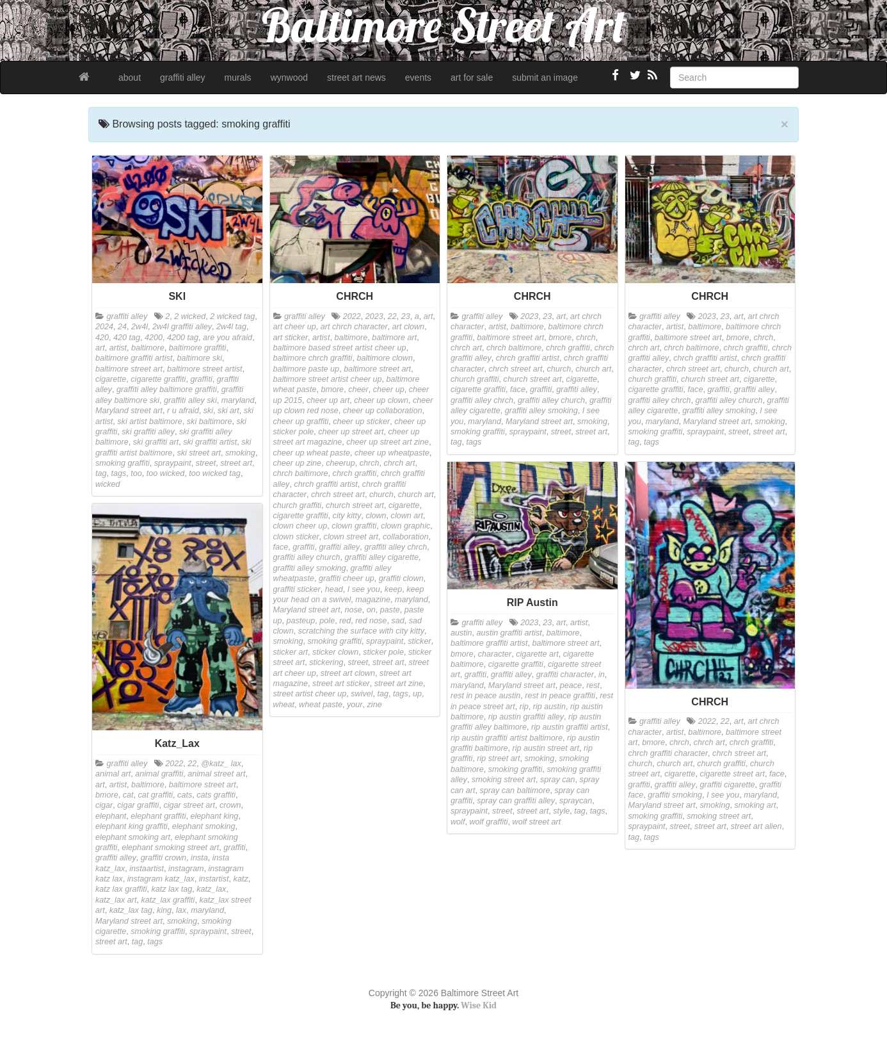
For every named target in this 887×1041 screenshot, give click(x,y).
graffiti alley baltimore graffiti (166, 389)
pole (327, 620)
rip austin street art (546, 748)
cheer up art (328, 400)
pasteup (301, 620)
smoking (240, 452)
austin (461, 632)
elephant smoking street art (170, 847)
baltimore (147, 347)
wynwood (289, 77)
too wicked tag (215, 473)
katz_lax (211, 889)
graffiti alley (182, 77)
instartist (214, 878)
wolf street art (537, 821)
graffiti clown (401, 578)
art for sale (472, 77)
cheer (358, 389)
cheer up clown (381, 400)
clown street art (351, 536)
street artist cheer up (310, 693)
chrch (370, 463)
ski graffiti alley (148, 431)
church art (416, 494)
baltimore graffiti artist (133, 358)
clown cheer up (300, 525)
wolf (458, 821)
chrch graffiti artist (325, 484)
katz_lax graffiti (168, 900)
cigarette (110, 379)
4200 (154, 337)
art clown (408, 326)
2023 (374, 316)
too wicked (166, 473)
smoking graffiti (122, 463)
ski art (228, 410)
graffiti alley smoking (309, 568)
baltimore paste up (306, 369)
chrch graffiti (355, 473)
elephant (110, 816)
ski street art (199, 452)
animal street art (216, 773)
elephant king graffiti (131, 826)
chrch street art (338, 494)
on (371, 609)
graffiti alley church (306, 557)
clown (375, 515)
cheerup (340, 463)
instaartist (146, 868)
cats (184, 795)
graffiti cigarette (727, 784)
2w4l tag (231, 326)
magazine (372, 599)
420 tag (126, 337)
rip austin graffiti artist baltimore (507, 738)
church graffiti (297, 505)
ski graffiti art (156, 442)
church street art (355, 505)
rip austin (549, 706)
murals (238, 77)
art (100, 347)
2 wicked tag (232, 316)
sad (397, 620)
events (418, 77)
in (601, 674)
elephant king (214, 816)
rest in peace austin (485, 695)
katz (241, 878)
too (136, 473)
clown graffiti (354, 525)
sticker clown (335, 652)
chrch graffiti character (668, 753)
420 (102, 337)
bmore (332, 389)
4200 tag (182, 337)
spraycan (575, 800)
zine (374, 704)
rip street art (498, 758)
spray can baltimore (515, 790)
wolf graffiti (488, 821)
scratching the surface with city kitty (361, 631)
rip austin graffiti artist (569, 727)
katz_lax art (115, 900)
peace (571, 685)
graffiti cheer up (346, 578)
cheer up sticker (361, 421)
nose (353, 609)
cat (128, 795)
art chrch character (354, 326)
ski (208, 410)
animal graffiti (159, 773)
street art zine (398, 683)
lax (181, 910)
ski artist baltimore (149, 421)
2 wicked (189, 316)
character (495, 654)
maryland (238, 400)
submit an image (545, 77)
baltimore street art (129, 369)
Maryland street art (129, 410)
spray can (557, 779)
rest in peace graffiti (560, 695)
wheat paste (320, 704)
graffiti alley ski (190, 400)
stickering (326, 662)
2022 (352, 316)
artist (118, 347)
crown (230, 805)
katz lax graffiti (121, 889)
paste (390, 609)
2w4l (139, 326)
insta (199, 857)
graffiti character (565, 674)
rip (524, 706)
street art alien (756, 826)
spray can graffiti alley (516, 800)
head (334, 589)
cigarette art (537, 654)
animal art (113, 773)
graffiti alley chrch (395, 547)
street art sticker (341, 683)
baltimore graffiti (198, 347)
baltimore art (394, 337)
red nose (371, 620)
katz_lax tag (130, 910)
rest (593, 685)
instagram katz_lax (161, 878)
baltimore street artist (205, 369)
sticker (419, 641)
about (129, 77)
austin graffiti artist (509, 632)
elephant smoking (204, 826)
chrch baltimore (300, 473)
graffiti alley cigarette (382, 557)
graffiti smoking (675, 795)
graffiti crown (163, 857)
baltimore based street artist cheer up (339, 347)
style (561, 811)
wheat (284, 704)
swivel (361, 693)
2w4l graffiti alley (182, 326)
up (417, 693)
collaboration (405, 536)
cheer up (388, 389)
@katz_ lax (221, 763)
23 (405, 316)
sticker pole (383, 652)
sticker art (290, 652)
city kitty (347, 515)
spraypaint (172, 463)
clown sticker (296, 536)
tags (119, 473)
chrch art (399, 463)
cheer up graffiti (301, 421)
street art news (356, 77)
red (345, 620)
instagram (186, 868)
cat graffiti (155, 795)
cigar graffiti (138, 805)
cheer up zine (297, 463)
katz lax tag (172, 889)
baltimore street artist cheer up (327, 379)
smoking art (755, 805)
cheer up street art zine (387, 442)
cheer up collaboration (382, 410)
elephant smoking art (132, 837)
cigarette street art (732, 773)
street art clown (348, 673)
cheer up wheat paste (311, 452)
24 (122, 326)
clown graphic (405, 525)
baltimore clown (384, 358)
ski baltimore (209, 421)
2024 (104, 326)
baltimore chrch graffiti (313, 358)
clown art (407, 515)
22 (392, 316)
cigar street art (189, 805)
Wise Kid (479, 1005)
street (206, 463)
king (164, 910)
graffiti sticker (297, 589)
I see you (364, 589)
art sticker (290, 337)
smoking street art (504, 779)
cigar (104, 805)
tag (101, 473)
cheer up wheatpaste (392, 452)
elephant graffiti (158, 816)
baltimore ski (199, 358)
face (281, 547)
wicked (107, 484)
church (381, 494)
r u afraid (183, 410)
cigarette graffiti (158, 379)
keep (393, 589)
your (355, 704)
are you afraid (227, 337)
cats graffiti (216, 795)
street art (236, 463)
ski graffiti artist (210, 442)
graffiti (201, 379)
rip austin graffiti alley (526, 716)
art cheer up (294, 326)
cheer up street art (350, 431)
